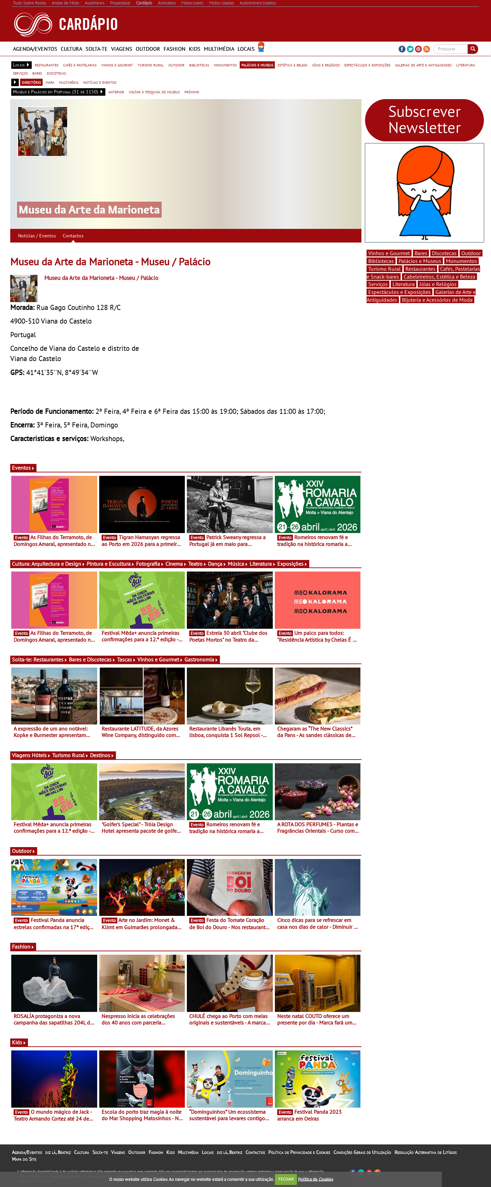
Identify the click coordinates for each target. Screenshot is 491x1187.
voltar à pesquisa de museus (154, 92)
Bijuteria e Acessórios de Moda (437, 299)
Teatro (197, 563)
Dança (217, 563)
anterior (116, 92)
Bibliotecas (381, 260)
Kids (194, 48)
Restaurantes (50, 659)
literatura (465, 65)
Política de (315, 1179)
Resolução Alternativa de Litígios (426, 1152)
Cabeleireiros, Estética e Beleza (439, 276)
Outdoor (148, 48)
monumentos (225, 65)
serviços (20, 73)
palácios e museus (257, 65)
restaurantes (46, 65)
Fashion (174, 48)
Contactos (73, 236)
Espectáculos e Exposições (399, 291)
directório (31, 82)
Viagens (121, 48)
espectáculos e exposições (367, 65)
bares (37, 73)
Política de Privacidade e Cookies (299, 1152)
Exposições (292, 563)
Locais (246, 48)
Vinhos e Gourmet (160, 659)
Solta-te (97, 48)
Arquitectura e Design (58, 563)
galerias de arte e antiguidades (423, 65)
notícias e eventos (99, 82)
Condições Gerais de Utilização (362, 1152)
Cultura (71, 48)
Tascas (126, 659)
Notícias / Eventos (37, 236)
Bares (421, 253)
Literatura (263, 563)
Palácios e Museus (420, 260)
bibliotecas (199, 65)
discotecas (56, 73)
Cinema (176, 563)
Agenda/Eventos (35, 48)
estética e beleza (293, 65)
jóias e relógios (326, 65)
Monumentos (461, 260)
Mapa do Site (24, 1159)
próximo (191, 92)
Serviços (378, 284)
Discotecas (444, 253)
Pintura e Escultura (111, 563)
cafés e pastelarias (79, 65)
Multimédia (219, 48)
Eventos (23, 467)
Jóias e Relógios (438, 284)
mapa (50, 82)
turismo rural (151, 65)
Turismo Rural (70, 755)
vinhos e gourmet (117, 65)
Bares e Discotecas (92, 659)
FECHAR (286, 1179)
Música (238, 563)
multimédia (68, 82)
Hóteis (41, 755)
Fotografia (150, 563)
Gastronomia (201, 659)
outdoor (176, 65)
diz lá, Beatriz (58, 1152)
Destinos (102, 755)
